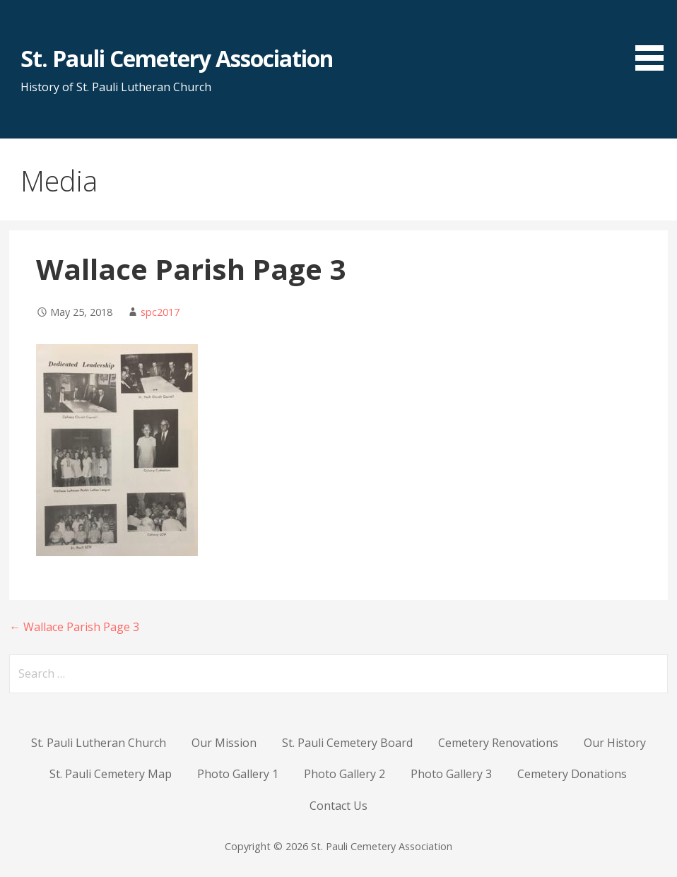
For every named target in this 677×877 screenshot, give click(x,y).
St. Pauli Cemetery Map (110, 774)
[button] (654, 38)
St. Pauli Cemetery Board (347, 743)
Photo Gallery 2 (344, 774)
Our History (615, 743)
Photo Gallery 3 (451, 774)
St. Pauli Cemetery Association (176, 58)
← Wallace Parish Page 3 (74, 627)
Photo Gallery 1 (237, 774)
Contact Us (338, 805)
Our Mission (224, 743)
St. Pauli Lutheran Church (98, 743)
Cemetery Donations (572, 774)
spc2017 (160, 312)
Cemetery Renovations (498, 743)
